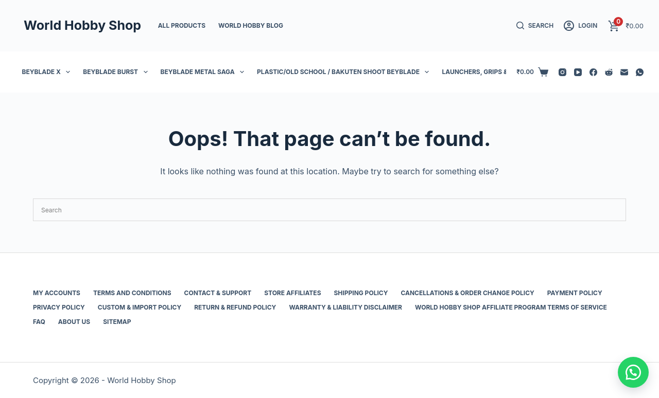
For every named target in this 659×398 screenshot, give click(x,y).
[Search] (534, 26)
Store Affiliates (292, 293)
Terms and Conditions (132, 293)
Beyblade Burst (117, 72)
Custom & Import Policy (139, 307)
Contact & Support (218, 293)
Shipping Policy (361, 293)
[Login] (580, 26)
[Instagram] (562, 72)
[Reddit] (609, 72)
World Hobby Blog (250, 25)
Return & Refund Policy (235, 307)
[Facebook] (593, 72)
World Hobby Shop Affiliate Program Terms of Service (511, 307)
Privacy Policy (59, 307)
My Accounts (56, 293)
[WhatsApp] (640, 72)
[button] (633, 372)
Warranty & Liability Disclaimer (345, 307)
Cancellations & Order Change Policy (467, 293)
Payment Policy (574, 293)
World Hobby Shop (82, 25)
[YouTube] (578, 72)
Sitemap (117, 321)
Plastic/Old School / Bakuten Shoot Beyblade (345, 72)
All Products (181, 25)
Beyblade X (48, 72)
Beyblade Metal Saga (205, 72)
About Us (74, 321)
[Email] (624, 72)
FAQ (39, 321)
